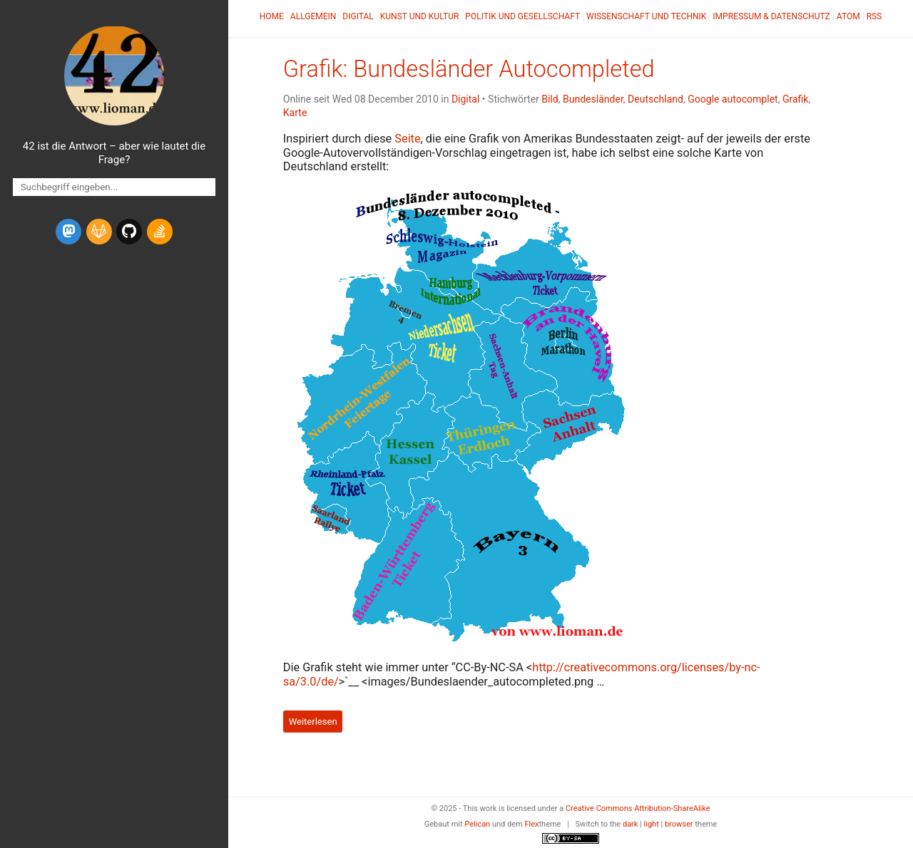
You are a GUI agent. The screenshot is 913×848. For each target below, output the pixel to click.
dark (630, 824)
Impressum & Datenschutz (771, 16)
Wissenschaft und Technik (646, 16)
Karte (295, 112)
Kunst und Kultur (419, 16)
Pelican (477, 824)
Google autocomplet (732, 99)
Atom (848, 16)
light (651, 824)
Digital (357, 16)
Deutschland (655, 99)
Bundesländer (593, 99)
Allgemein (313, 16)
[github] (129, 231)
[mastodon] (68, 231)
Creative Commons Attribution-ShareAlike (638, 808)
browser (679, 824)
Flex (531, 824)
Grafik (795, 99)
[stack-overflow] (160, 231)
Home (272, 16)
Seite (407, 138)
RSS (874, 16)
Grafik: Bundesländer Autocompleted (469, 69)
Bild (549, 99)
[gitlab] (99, 231)
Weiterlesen (313, 721)
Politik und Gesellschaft (522, 16)
